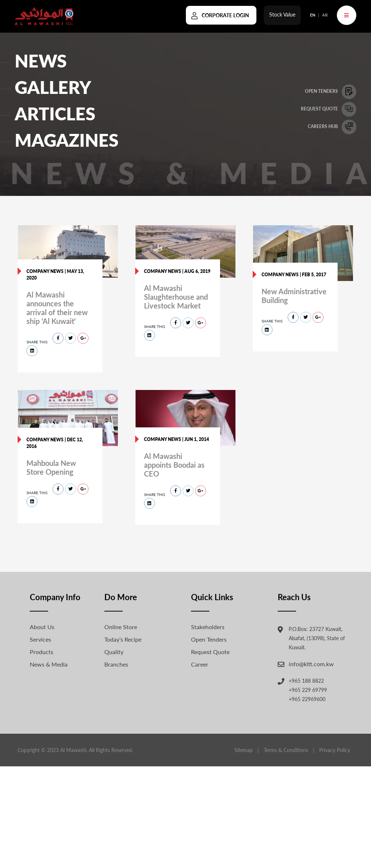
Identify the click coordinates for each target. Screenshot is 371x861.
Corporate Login (225, 18)
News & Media (49, 664)
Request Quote (210, 651)
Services (40, 639)
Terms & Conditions (286, 750)
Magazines (67, 139)
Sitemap (243, 750)
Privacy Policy (334, 750)
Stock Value (282, 17)
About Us (42, 626)
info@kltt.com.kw (311, 663)
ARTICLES (55, 113)
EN (312, 17)
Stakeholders (207, 626)
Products (41, 651)
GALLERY (53, 87)
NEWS (41, 60)
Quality (113, 651)
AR (325, 17)
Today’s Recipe (122, 639)
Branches (116, 664)
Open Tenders (209, 639)
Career (199, 664)
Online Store (120, 626)
